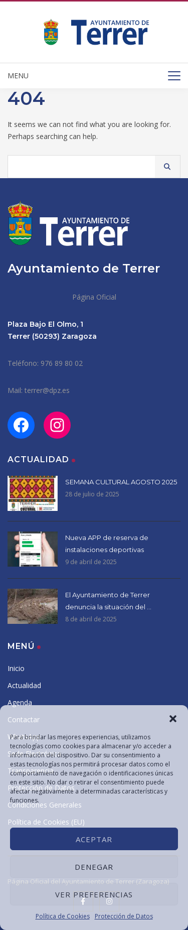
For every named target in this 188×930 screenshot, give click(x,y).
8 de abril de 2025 (91, 619)
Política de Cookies (63, 916)
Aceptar (94, 839)
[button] (173, 718)
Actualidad (24, 685)
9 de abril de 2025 (91, 562)
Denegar (94, 867)
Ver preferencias (94, 894)
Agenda (20, 702)
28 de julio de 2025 (92, 494)
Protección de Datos (124, 916)
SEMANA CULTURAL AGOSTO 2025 (121, 482)
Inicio (16, 668)
